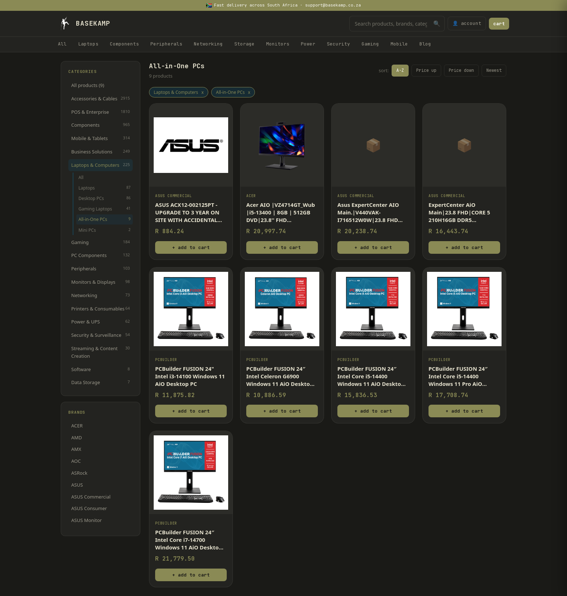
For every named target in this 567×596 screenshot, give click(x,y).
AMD (76, 437)
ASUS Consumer (89, 508)
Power (308, 44)
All (62, 44)
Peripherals (166, 44)
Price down (461, 70)
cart (499, 24)
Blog (425, 44)
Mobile (399, 44)
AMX (76, 449)
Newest (494, 70)
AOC (76, 461)
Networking (208, 44)
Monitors (277, 44)
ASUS (77, 485)
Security (338, 44)
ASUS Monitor (86, 520)
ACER (77, 425)
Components (124, 44)
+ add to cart (191, 247)
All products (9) (87, 85)
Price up (426, 70)
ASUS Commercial (91, 496)
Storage (244, 44)
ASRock (79, 473)
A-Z (400, 70)
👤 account (466, 23)
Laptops (88, 44)
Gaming (370, 44)
